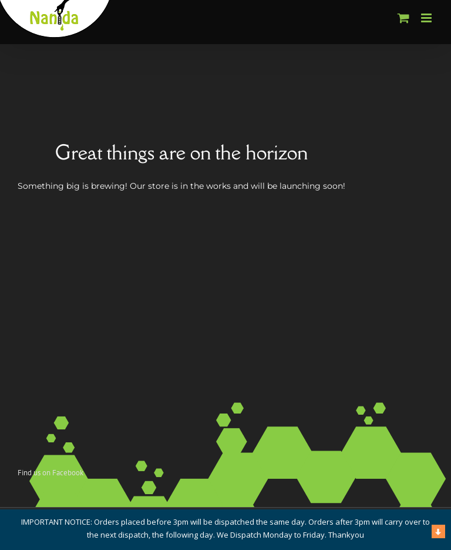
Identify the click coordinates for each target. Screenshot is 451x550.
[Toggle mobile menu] (427, 18)
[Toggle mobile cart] (403, 18)
